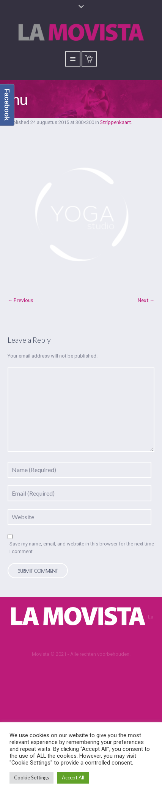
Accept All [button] (73, 777)
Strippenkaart (115, 122)
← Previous (20, 300)
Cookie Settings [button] (31, 777)
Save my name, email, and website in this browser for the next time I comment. (81, 547)
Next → (146, 300)
